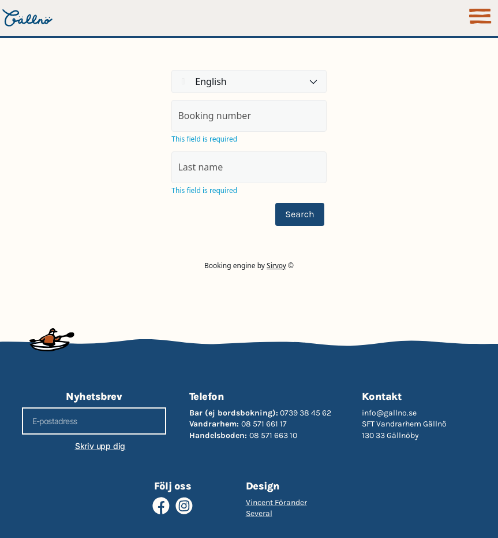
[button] (480, 18)
